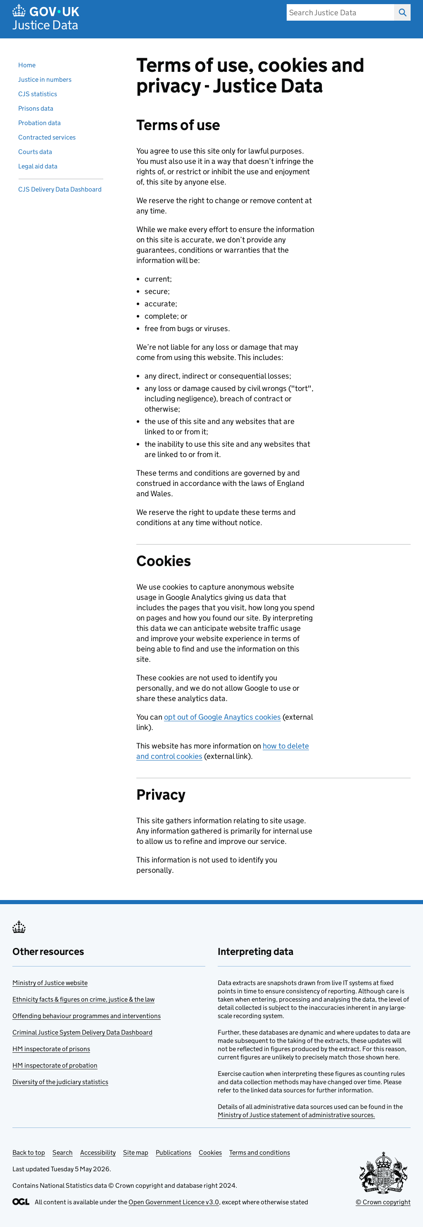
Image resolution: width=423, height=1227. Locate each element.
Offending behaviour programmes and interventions (86, 1016)
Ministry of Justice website (50, 983)
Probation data (39, 123)
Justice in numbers (44, 79)
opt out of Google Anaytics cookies (222, 717)
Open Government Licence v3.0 (173, 1202)
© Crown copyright (383, 1202)
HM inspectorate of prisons (51, 1049)
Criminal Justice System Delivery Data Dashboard (82, 1032)
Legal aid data (37, 166)
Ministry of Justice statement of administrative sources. (296, 1115)
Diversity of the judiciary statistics (60, 1082)
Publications (173, 1152)
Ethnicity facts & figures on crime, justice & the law (83, 999)
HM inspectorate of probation (54, 1065)
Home (27, 65)
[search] (340, 12)
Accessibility (98, 1152)
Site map (135, 1152)
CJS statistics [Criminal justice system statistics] (37, 94)
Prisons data (35, 108)
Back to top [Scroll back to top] (28, 1152)
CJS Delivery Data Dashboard (60, 189)
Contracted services (47, 137)
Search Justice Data (400, 12)
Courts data (35, 152)
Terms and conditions (259, 1152)
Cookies (210, 1152)
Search (62, 1152)
